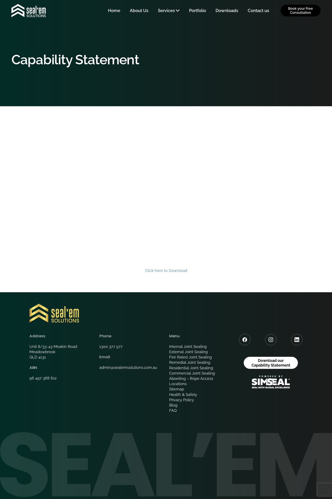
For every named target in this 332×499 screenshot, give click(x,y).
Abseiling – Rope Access (191, 378)
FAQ (173, 410)
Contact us (258, 10)
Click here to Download (166, 270)
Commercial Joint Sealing (192, 373)
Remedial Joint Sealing (189, 362)
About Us (139, 10)
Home (114, 10)
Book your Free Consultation (300, 11)
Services (166, 10)
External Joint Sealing (188, 352)
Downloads (227, 10)
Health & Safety (183, 394)
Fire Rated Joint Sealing (190, 357)
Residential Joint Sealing (191, 368)
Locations (178, 384)
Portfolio (197, 10)
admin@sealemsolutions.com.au (128, 367)
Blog (173, 405)
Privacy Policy (181, 400)
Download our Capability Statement (271, 362)
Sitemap (176, 389)
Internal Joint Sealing (188, 346)
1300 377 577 (111, 346)
